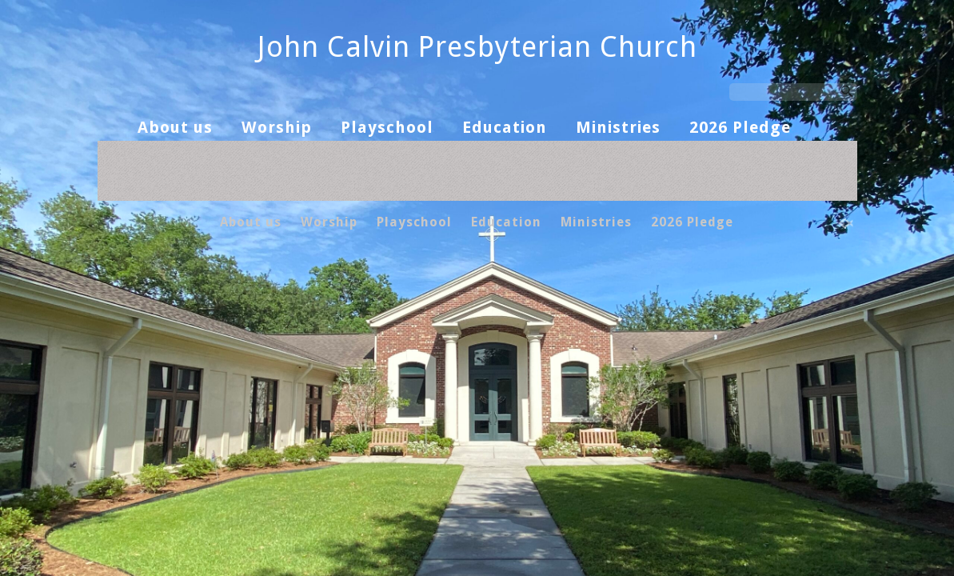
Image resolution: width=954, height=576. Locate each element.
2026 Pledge (740, 127)
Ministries (618, 127)
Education (504, 127)
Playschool (387, 127)
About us (175, 127)
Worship (276, 127)
